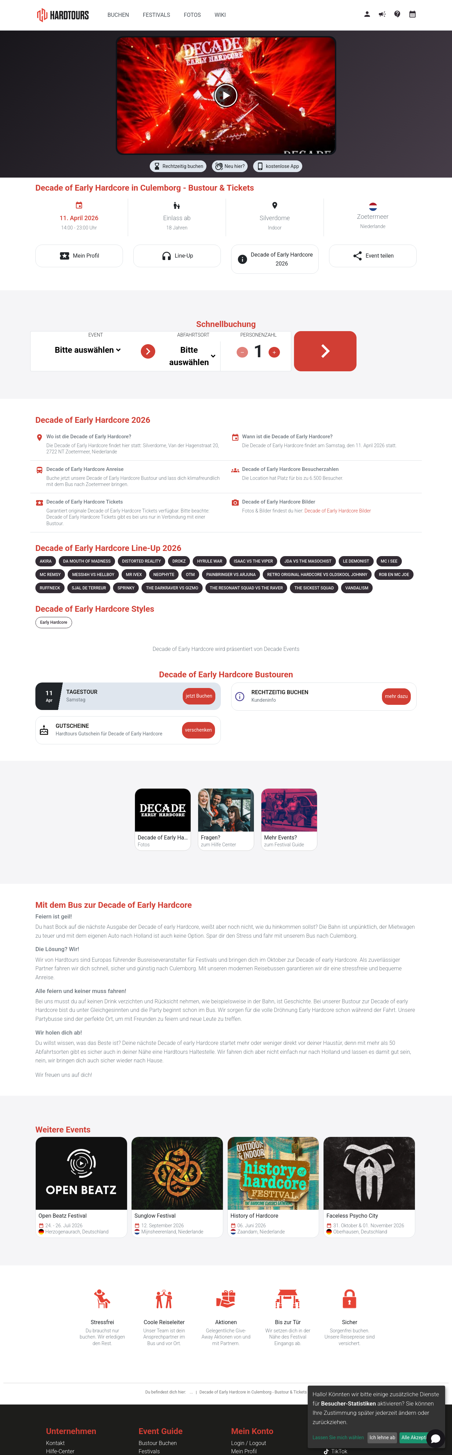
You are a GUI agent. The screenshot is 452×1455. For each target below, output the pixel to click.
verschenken (198, 730)
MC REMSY (50, 574)
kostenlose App (277, 166)
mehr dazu (396, 696)
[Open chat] (435, 1438)
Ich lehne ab (382, 1437)
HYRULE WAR (209, 561)
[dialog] (376, 1417)
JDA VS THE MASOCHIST (307, 561)
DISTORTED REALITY (141, 561)
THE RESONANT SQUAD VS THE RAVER (246, 588)
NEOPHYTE (164, 574)
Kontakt (55, 1443)
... (192, 1392)
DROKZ (178, 561)
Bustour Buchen (158, 1443)
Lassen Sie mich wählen (338, 1437)
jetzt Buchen (199, 696)
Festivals (149, 1451)
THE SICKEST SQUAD (314, 588)
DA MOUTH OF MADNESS (87, 561)
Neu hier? (230, 166)
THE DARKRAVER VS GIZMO (172, 588)
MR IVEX (134, 574)
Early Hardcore (53, 622)
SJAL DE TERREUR (89, 588)
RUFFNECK (50, 588)
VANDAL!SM (357, 588)
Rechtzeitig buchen (178, 166)
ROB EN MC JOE (394, 574)
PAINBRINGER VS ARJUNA (231, 574)
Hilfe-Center (60, 1451)
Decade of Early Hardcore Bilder (338, 511)
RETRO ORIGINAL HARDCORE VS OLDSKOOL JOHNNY (317, 574)
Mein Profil (244, 1451)
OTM (190, 574)
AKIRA (46, 561)
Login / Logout (248, 1443)
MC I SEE (389, 561)
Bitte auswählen (84, 350)
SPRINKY (125, 588)
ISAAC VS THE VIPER (253, 561)
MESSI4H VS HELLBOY (93, 574)
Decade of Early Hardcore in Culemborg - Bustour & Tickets (253, 1392)
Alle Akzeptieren (419, 1437)
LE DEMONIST (356, 561)
